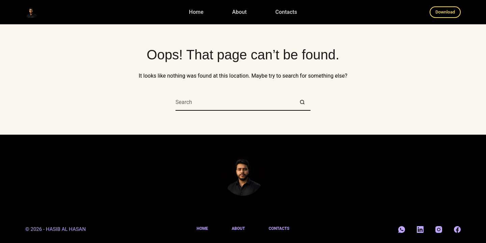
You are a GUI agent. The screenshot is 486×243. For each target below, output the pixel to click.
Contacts (286, 12)
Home (196, 12)
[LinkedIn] (420, 229)
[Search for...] (235, 102)
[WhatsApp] (401, 229)
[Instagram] (438, 229)
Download (445, 12)
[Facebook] (457, 229)
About (239, 12)
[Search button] (302, 102)
